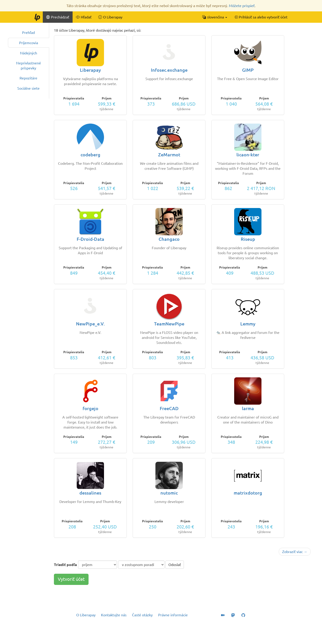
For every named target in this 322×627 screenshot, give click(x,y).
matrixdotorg (248, 492)
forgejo (90, 408)
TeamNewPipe (169, 323)
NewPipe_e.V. (90, 323)
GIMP (248, 70)
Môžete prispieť (242, 6)
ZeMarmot (169, 154)
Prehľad (28, 32)
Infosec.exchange (169, 70)
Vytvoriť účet (71, 579)
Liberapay (90, 70)
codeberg (90, 154)
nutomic (169, 492)
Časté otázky (142, 615)
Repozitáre (28, 78)
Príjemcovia (28, 43)
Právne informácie (173, 615)
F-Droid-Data (90, 239)
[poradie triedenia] (141, 565)
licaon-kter (247, 154)
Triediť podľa (65, 565)
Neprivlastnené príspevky (28, 65)
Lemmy (247, 323)
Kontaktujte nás (114, 615)
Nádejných (28, 53)
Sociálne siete (28, 88)
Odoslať (174, 565)
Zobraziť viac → (294, 552)
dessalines (90, 492)
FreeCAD (169, 408)
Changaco (169, 239)
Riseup (248, 239)
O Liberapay (86, 615)
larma (248, 408)
